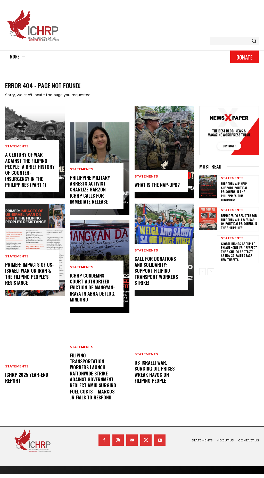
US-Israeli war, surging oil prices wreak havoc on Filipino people (155, 375)
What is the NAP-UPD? (157, 189)
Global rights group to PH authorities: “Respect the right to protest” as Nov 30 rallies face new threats (239, 256)
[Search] (254, 41)
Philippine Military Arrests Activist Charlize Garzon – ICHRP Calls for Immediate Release (90, 193)
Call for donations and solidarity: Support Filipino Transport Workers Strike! (156, 274)
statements (16, 150)
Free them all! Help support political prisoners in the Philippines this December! (234, 196)
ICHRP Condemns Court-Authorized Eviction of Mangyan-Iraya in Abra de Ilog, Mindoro (92, 291)
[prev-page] (202, 276)
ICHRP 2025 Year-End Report (26, 381)
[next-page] (211, 276)
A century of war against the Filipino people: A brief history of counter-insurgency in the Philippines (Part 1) (30, 173)
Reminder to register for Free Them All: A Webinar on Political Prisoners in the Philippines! (239, 225)
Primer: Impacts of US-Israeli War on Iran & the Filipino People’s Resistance (29, 277)
